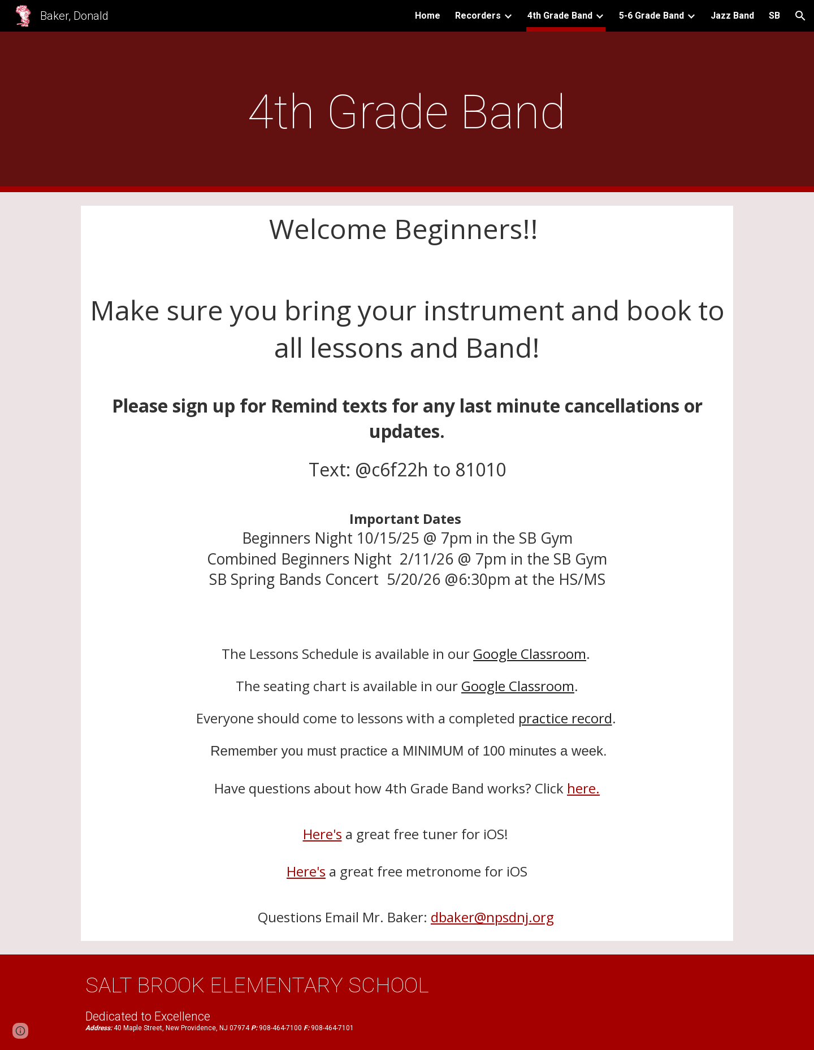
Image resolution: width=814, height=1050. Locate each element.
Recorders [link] (478, 15)
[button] (800, 15)
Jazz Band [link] (732, 15)
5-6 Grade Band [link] (651, 15)
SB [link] (774, 15)
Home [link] (427, 15)
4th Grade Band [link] (559, 15)
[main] (407, 112)
